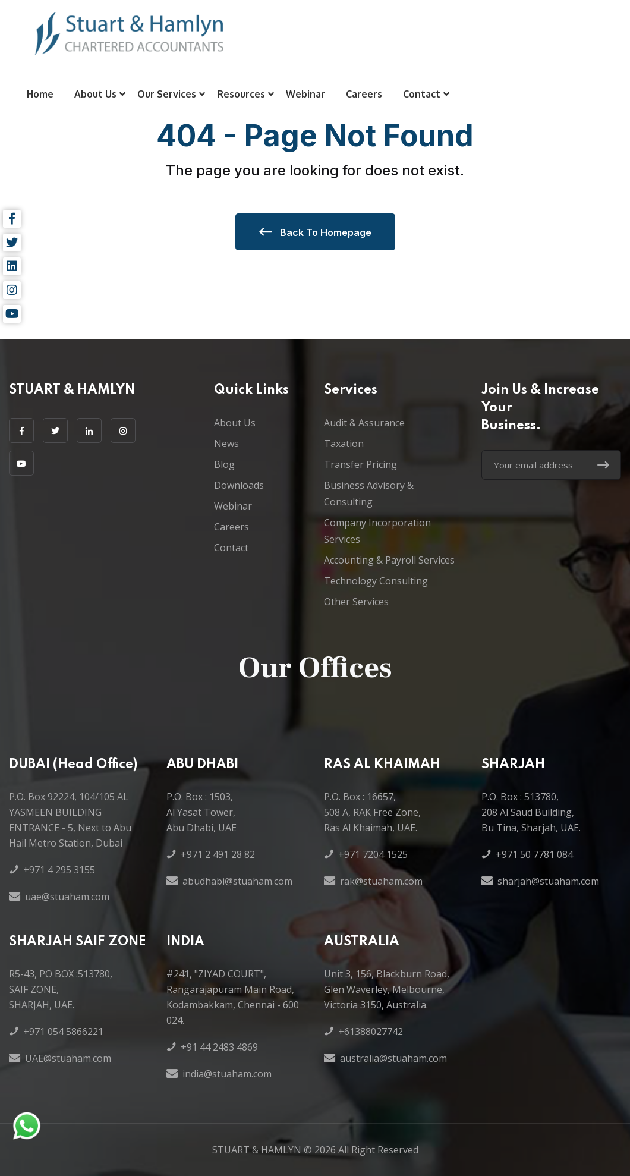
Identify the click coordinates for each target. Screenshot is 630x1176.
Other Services (356, 601)
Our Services (166, 94)
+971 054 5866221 (63, 1031)
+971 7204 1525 (373, 854)
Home (40, 94)
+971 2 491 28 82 (218, 854)
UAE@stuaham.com (68, 1058)
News (226, 443)
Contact (421, 94)
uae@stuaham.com (67, 896)
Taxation (344, 443)
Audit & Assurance (364, 422)
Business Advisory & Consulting (369, 493)
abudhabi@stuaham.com (237, 881)
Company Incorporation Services (377, 531)
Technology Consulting (376, 580)
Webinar (305, 94)
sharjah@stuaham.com (548, 881)
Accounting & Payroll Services (389, 560)
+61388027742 (370, 1031)
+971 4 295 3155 (59, 869)
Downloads (239, 485)
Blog (224, 464)
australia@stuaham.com (393, 1058)
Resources (241, 94)
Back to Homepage (315, 232)
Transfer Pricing (360, 464)
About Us (95, 94)
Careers (364, 94)
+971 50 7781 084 (534, 854)
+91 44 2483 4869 (219, 1047)
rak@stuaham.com (381, 881)
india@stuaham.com (227, 1073)
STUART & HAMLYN (256, 1149)
